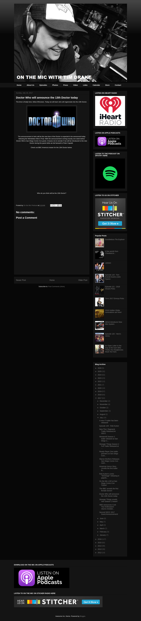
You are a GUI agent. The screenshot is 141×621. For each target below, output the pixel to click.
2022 (100, 381)
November (104, 404)
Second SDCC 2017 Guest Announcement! (108, 513)
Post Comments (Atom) (56, 286)
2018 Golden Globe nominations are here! (113, 311)
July (101, 418)
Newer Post (21, 280)
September (104, 411)
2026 (100, 368)
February (103, 532)
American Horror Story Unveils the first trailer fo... (108, 468)
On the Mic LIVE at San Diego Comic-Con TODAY (108, 483)
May (101, 522)
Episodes (43, 85)
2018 (100, 395)
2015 (100, 543)
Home (19, 85)
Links (85, 85)
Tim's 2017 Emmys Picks (114, 298)
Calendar (96, 85)
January (103, 535)
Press (65, 85)
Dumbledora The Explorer (115, 239)
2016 (100, 539)
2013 (100, 549)
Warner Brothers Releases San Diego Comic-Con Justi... (109, 461)
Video (75, 85)
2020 (100, 388)
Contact (118, 85)
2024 (100, 375)
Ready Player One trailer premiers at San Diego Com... (108, 454)
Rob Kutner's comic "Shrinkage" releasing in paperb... (109, 476)
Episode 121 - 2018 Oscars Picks (112, 288)
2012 (100, 553)
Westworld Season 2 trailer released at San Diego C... (108, 439)
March (102, 528)
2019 (100, 391)
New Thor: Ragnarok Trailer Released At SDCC (107, 431)
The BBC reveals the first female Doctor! (108, 490)
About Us (30, 85)
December (104, 401)
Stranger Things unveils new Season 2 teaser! (108, 500)
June (102, 518)
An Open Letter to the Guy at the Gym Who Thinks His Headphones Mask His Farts (114, 349)
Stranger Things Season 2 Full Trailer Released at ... (109, 446)
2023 (100, 378)
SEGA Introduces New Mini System (113, 323)
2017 (100, 398)
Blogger (82, 616)
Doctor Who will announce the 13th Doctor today (109, 495)
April (102, 525)
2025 (100, 371)
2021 (100, 385)
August (102, 414)
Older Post (82, 280)
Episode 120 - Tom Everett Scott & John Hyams (113, 277)
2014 (100, 546)
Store (107, 85)
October (103, 408)
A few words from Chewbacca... (111, 252)
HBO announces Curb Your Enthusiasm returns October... (107, 507)
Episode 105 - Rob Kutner (109, 426)
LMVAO (108, 263)
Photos (55, 85)
